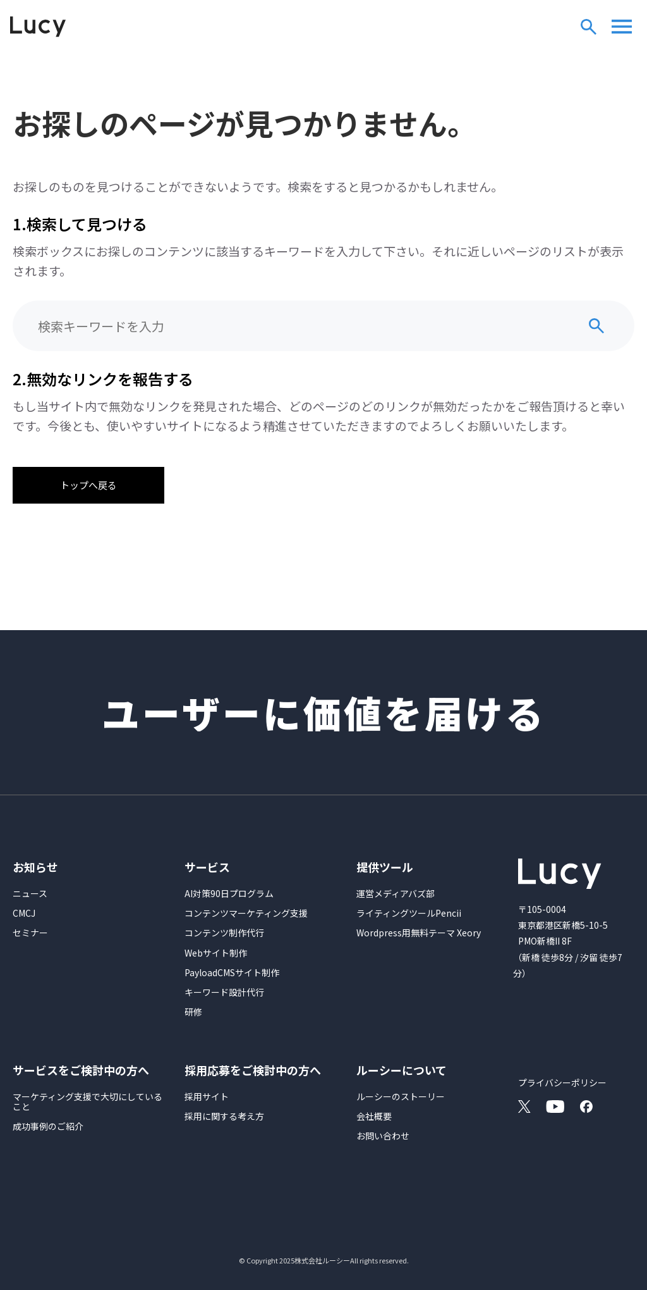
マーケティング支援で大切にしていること (87, 1101)
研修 (193, 1012)
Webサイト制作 (215, 953)
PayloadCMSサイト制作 (231, 972)
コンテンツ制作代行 (224, 932)
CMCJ (24, 913)
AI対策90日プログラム (229, 893)
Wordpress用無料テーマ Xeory (418, 932)
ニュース (30, 893)
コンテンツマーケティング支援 (246, 913)
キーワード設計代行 (224, 992)
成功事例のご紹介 (48, 1126)
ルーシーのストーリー (400, 1096)
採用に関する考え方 (224, 1116)
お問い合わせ (382, 1136)
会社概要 (374, 1116)
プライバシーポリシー (562, 1082)
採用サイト (206, 1096)
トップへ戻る (88, 485)
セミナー (30, 932)
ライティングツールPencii (408, 913)
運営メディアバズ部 (395, 893)
